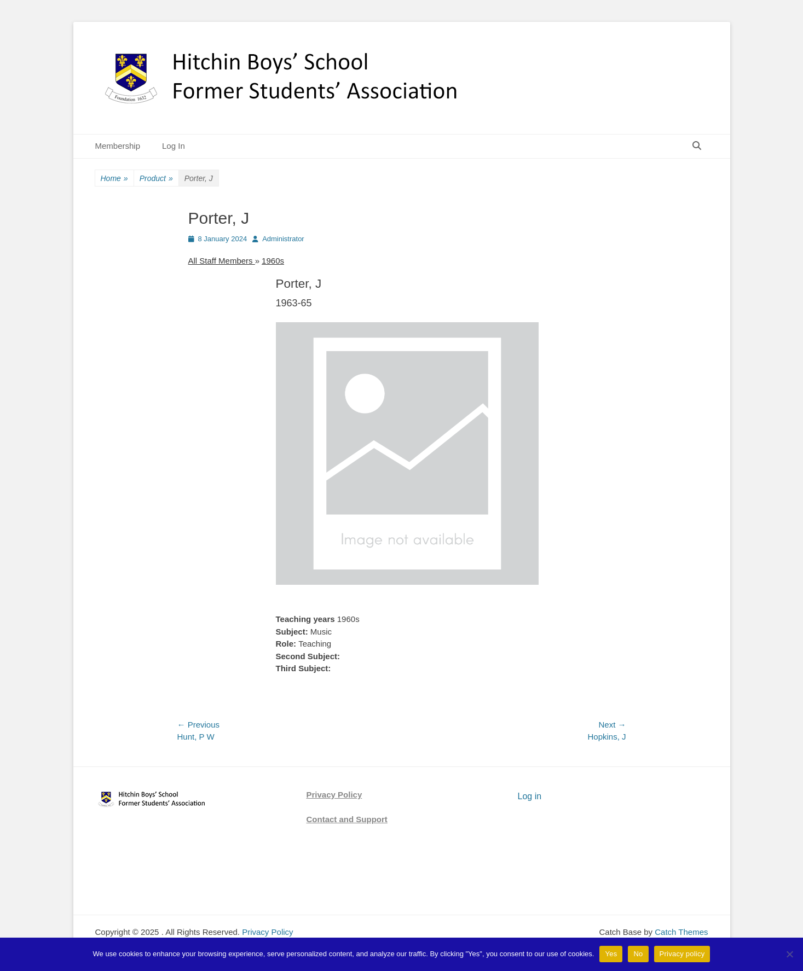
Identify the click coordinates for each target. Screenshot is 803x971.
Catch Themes (681, 932)
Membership (118, 145)
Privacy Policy (334, 794)
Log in (530, 796)
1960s (273, 260)
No (638, 954)
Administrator (283, 239)
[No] (789, 954)
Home (114, 178)
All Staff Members (221, 260)
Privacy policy (682, 954)
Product (156, 178)
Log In (173, 145)
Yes (611, 954)
